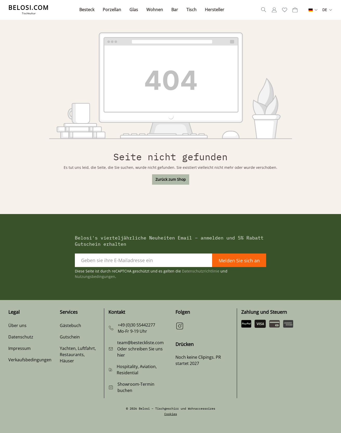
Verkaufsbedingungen (29, 360)
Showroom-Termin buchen (135, 387)
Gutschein (70, 337)
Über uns (17, 325)
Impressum (19, 348)
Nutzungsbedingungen (95, 276)
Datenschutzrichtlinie (200, 271)
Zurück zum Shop (170, 179)
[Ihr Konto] (274, 10)
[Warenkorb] (295, 10)
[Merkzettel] (284, 10)
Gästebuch (70, 325)
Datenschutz (20, 337)
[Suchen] (264, 10)
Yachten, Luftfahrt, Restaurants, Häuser (78, 354)
